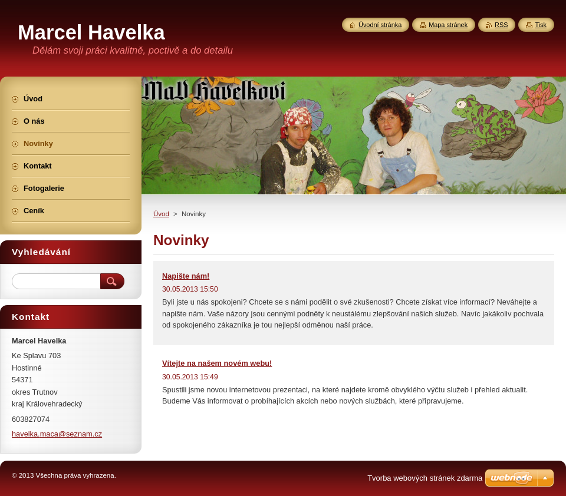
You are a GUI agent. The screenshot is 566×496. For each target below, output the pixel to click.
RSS (501, 24)
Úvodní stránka (380, 24)
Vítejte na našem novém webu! (217, 363)
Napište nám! (185, 276)
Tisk (541, 24)
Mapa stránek (448, 24)
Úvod (161, 213)
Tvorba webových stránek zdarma (424, 478)
